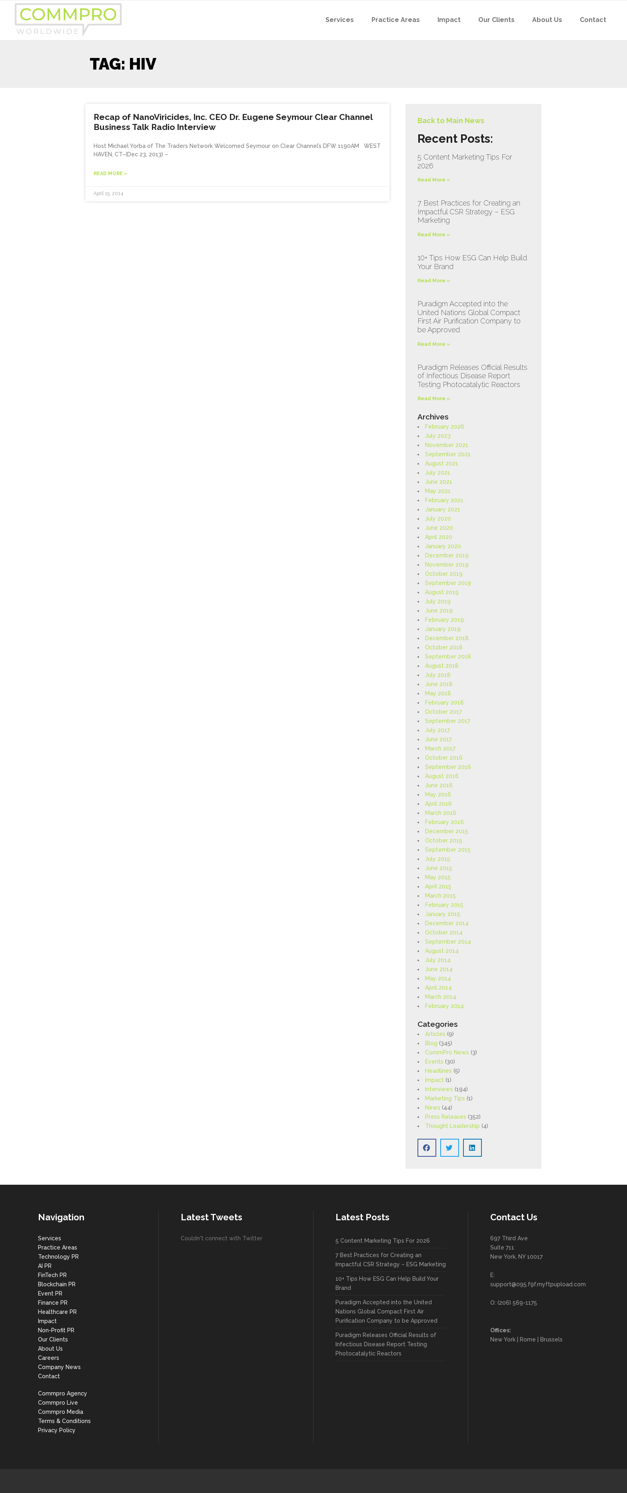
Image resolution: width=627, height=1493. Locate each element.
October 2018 (444, 647)
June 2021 (438, 482)
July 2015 (437, 859)
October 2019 (444, 574)
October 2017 (443, 712)
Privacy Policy (57, 1430)
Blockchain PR (57, 1284)
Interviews (439, 1089)
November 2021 (446, 445)
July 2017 (437, 730)
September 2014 (448, 941)
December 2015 (446, 831)
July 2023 (438, 436)
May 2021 (438, 491)
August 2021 (441, 463)
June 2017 (438, 739)
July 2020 (438, 518)
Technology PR (58, 1256)
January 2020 (443, 546)
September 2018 (448, 656)
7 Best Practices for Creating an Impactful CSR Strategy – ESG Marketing (468, 211)
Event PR (50, 1293)
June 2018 (439, 684)
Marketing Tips (445, 1098)
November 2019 (447, 564)
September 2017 (447, 721)
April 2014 (438, 987)
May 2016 (438, 794)
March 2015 (440, 895)
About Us (50, 1348)
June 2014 (439, 969)
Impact (434, 1080)
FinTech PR (52, 1275)
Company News (59, 1367)
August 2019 (442, 592)
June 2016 (439, 785)
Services (49, 1238)
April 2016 (438, 803)
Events (434, 1061)
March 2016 (440, 813)
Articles (435, 1034)
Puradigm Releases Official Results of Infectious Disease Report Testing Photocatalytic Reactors (472, 376)
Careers (48, 1358)
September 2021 (448, 454)
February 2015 (444, 905)
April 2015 (438, 886)
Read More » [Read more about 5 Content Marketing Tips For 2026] (433, 180)
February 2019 (444, 620)
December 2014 (447, 923)
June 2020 (439, 528)
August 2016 (442, 776)
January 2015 (442, 914)
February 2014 (444, 1006)
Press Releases (445, 1117)
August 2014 (442, 951)
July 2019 (438, 601)
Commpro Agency (62, 1393)
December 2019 (447, 555)
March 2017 (440, 748)
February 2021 (444, 500)
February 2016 (444, 822)
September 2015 (448, 849)
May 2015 (438, 877)
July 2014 (438, 960)
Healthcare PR (57, 1312)
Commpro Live (58, 1402)
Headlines (438, 1071)
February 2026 (444, 426)
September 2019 (448, 583)
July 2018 (438, 675)
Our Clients (53, 1339)
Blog (431, 1043)
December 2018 (447, 638)
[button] (426, 1148)
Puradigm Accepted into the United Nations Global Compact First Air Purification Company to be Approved (469, 316)
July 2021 (437, 472)
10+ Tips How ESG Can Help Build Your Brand (387, 1283)
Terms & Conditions (64, 1421)
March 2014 (440, 997)
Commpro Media (60, 1412)
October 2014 (444, 932)
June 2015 (438, 868)
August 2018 (442, 666)
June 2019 (439, 610)
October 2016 (444, 757)
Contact (49, 1376)
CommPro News (447, 1052)
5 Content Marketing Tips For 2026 (382, 1241)
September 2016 (448, 767)
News (432, 1107)
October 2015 (443, 840)
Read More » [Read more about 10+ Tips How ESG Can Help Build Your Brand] (433, 280)
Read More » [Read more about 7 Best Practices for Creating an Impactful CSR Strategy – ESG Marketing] (433, 235)
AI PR (45, 1266)
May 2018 (438, 693)
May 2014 (438, 978)
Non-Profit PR (56, 1330)
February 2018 (444, 702)
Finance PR (53, 1302)
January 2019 (443, 629)
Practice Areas (57, 1247)
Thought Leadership (452, 1126)
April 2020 (438, 537)
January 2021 (442, 509)
